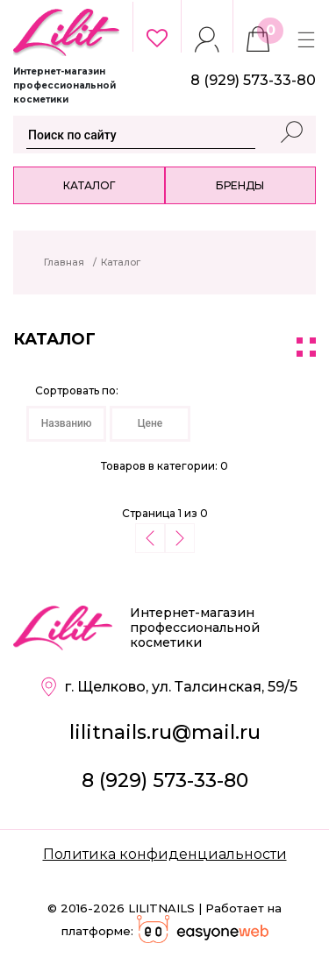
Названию (66, 423)
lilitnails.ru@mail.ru (165, 732)
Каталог (89, 185)
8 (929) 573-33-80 (165, 780)
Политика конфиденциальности (165, 854)
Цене (150, 423)
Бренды (240, 185)
